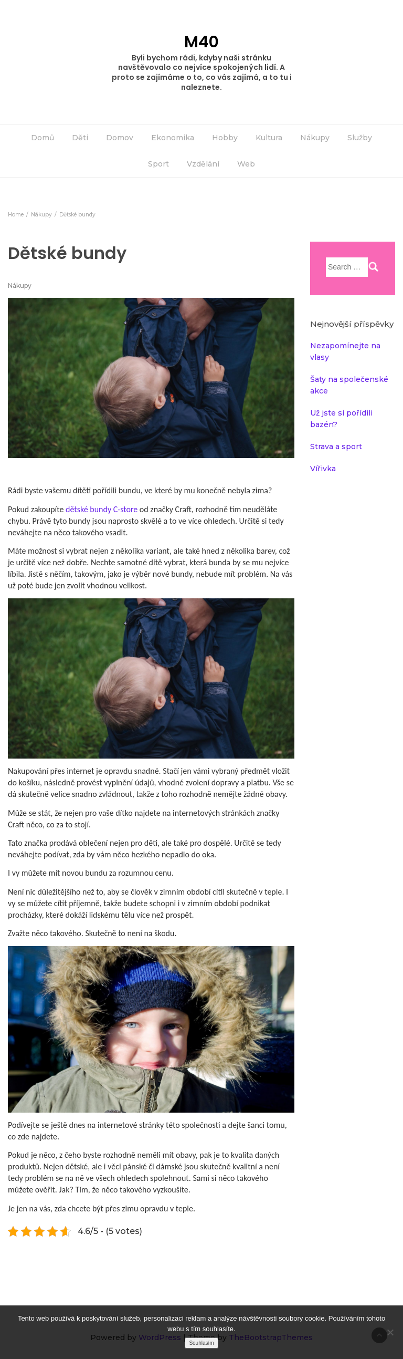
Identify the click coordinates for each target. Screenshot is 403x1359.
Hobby (225, 137)
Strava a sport (336, 446)
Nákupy (315, 137)
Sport (158, 164)
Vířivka (323, 468)
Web (246, 164)
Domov (119, 137)
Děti (80, 137)
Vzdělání (203, 164)
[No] (390, 1332)
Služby (359, 137)
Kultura (269, 137)
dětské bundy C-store (103, 509)
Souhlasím (201, 1343)
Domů (42, 137)
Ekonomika (172, 137)
